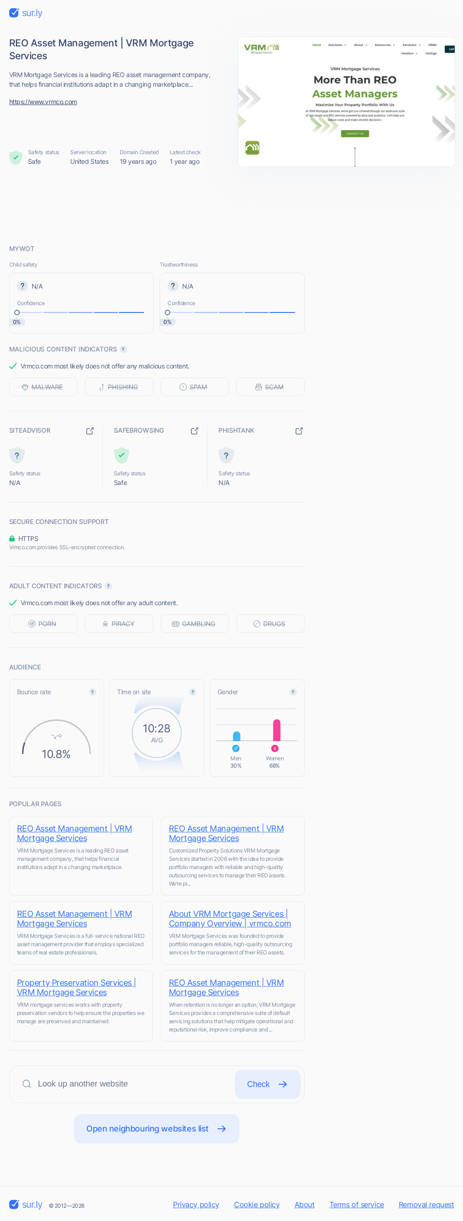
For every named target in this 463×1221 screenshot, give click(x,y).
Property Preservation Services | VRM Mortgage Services (77, 987)
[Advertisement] (231, 205)
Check (267, 1084)
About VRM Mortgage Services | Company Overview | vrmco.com (230, 918)
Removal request (426, 1204)
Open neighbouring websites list (156, 1128)
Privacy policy (196, 1204)
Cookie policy (257, 1204)
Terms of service (356, 1204)
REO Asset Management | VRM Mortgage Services (74, 833)
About (305, 1204)
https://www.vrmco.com (43, 102)
